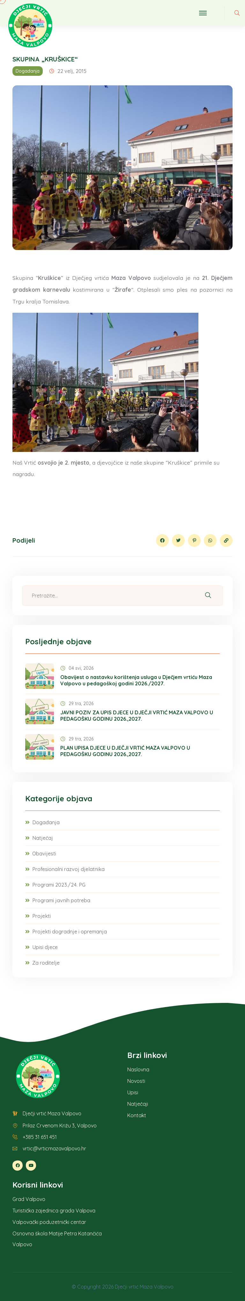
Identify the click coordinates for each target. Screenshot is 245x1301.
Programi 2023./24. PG (58, 885)
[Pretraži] (208, 596)
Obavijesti (44, 853)
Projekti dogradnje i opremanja (69, 931)
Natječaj (42, 838)
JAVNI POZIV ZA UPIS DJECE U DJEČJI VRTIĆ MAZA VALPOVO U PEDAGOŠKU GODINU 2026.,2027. (136, 715)
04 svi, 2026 (76, 668)
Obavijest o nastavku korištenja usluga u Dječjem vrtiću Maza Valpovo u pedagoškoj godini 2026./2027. (136, 680)
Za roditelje (46, 963)
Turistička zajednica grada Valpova (53, 1210)
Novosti (136, 1081)
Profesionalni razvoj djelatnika (68, 869)
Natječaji (137, 1104)
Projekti (41, 916)
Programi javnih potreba (61, 900)
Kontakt (136, 1115)
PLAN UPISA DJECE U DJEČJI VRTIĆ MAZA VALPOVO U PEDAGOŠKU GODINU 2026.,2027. (125, 751)
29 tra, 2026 (76, 703)
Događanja (28, 71)
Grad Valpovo (28, 1199)
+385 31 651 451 (40, 1137)
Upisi (132, 1092)
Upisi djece (45, 947)
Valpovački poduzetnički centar (49, 1222)
